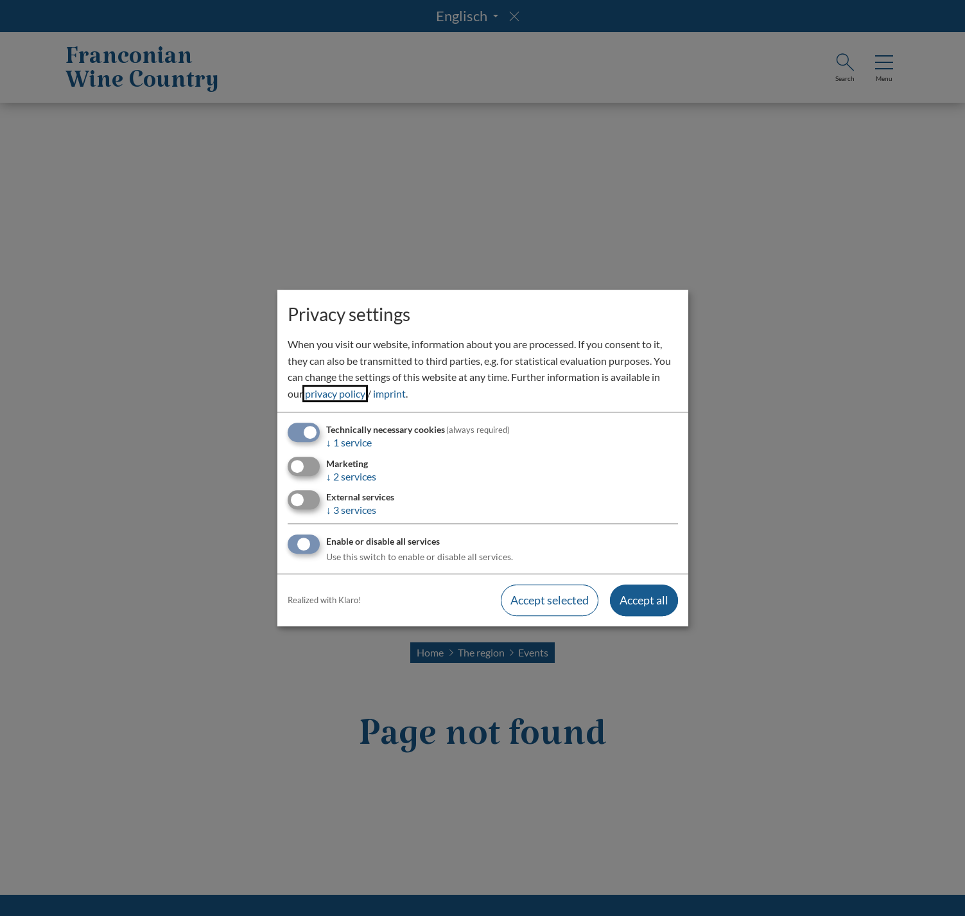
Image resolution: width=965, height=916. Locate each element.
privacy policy (335, 393)
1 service (349, 443)
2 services (351, 476)
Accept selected (549, 600)
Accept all (644, 600)
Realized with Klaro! (324, 600)
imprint (389, 393)
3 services (351, 510)
